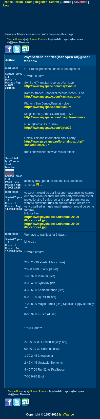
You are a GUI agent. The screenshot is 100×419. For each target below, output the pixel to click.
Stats (28, 2)
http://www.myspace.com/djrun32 (47, 127)
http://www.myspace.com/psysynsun (50, 86)
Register (41, 2)
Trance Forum (13, 2)
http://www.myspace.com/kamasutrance (52, 96)
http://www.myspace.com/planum (47, 107)
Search (54, 2)
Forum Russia (37, 39)
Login (7, 5)
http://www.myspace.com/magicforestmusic (55, 117)
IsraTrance (66, 414)
